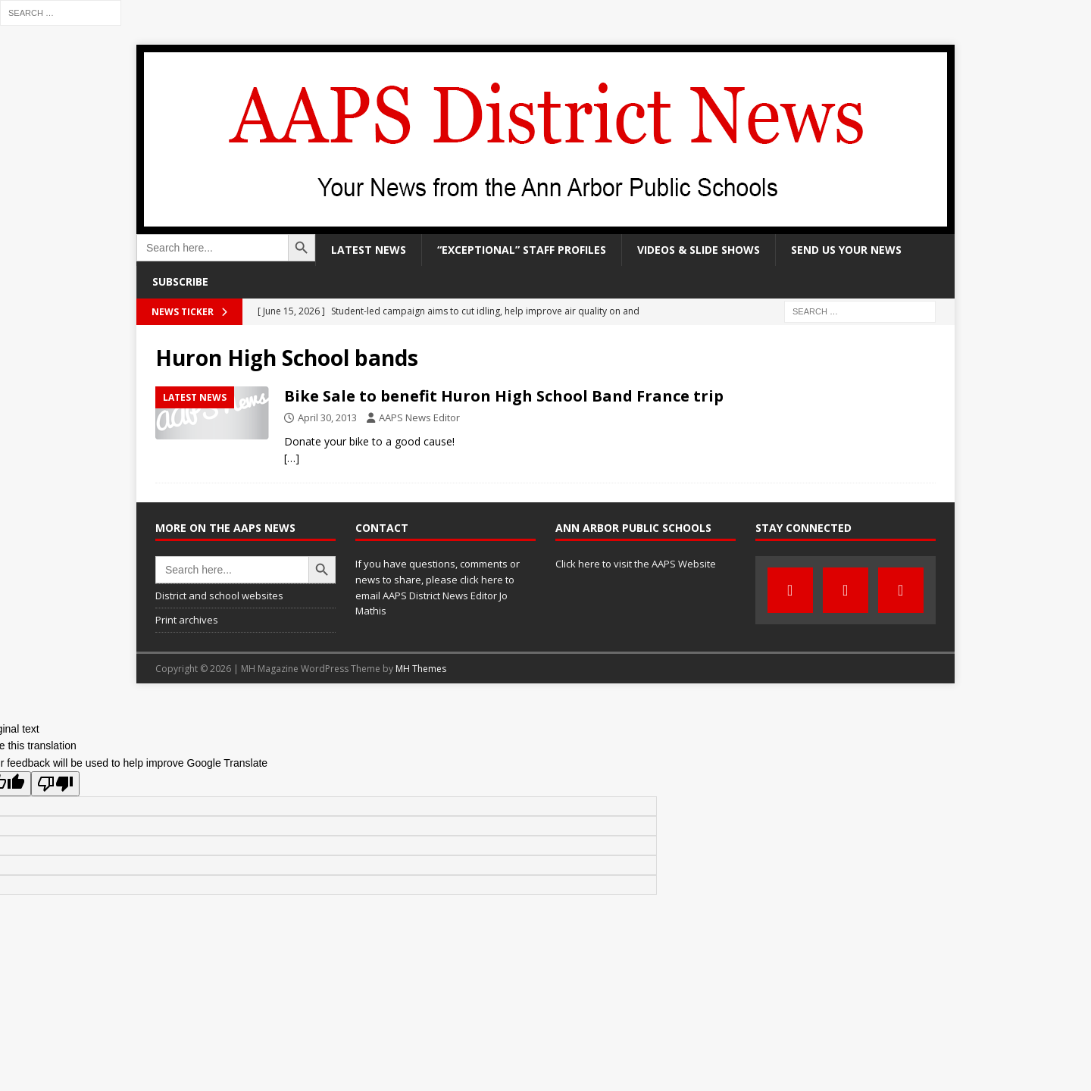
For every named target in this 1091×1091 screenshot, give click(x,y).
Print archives (186, 620)
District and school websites (219, 595)
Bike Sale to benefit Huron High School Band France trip (504, 396)
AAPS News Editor (419, 417)
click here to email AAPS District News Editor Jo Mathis (434, 595)
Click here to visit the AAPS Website (635, 564)
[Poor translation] (55, 783)
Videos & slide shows (698, 249)
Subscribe (180, 281)
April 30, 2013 (327, 417)
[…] (291, 458)
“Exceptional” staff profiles (521, 249)
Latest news (368, 249)
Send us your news (846, 249)
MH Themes (420, 668)
